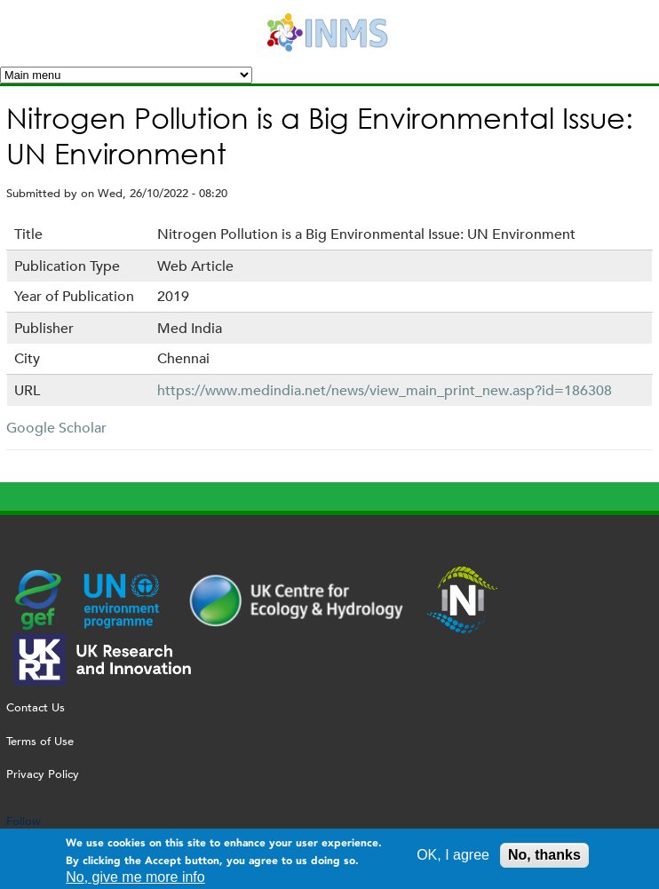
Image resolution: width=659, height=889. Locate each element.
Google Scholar (56, 427)
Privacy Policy (42, 774)
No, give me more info (135, 879)
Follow (23, 821)
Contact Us (35, 707)
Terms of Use (40, 741)
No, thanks (544, 858)
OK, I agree (453, 858)
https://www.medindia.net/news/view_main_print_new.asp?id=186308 (384, 390)
